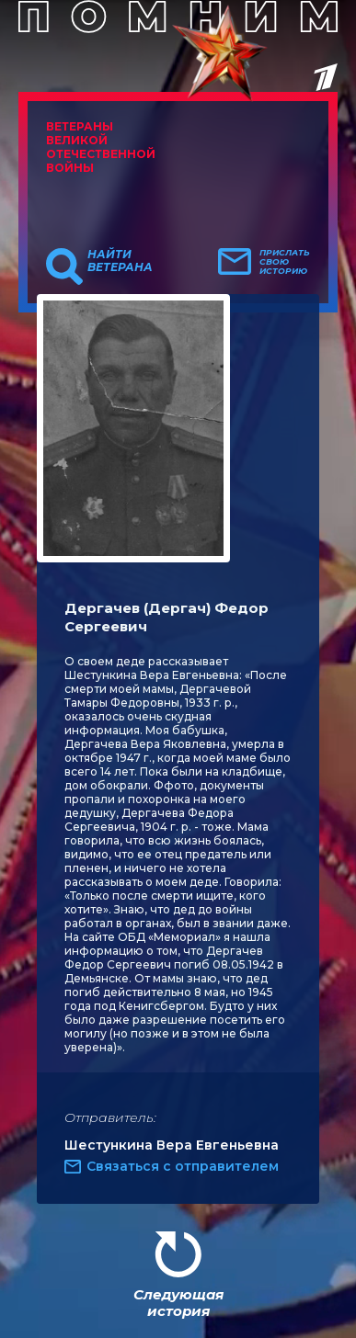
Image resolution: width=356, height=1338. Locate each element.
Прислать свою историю (284, 262)
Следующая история (178, 1303)
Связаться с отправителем (182, 1166)
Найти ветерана (120, 261)
